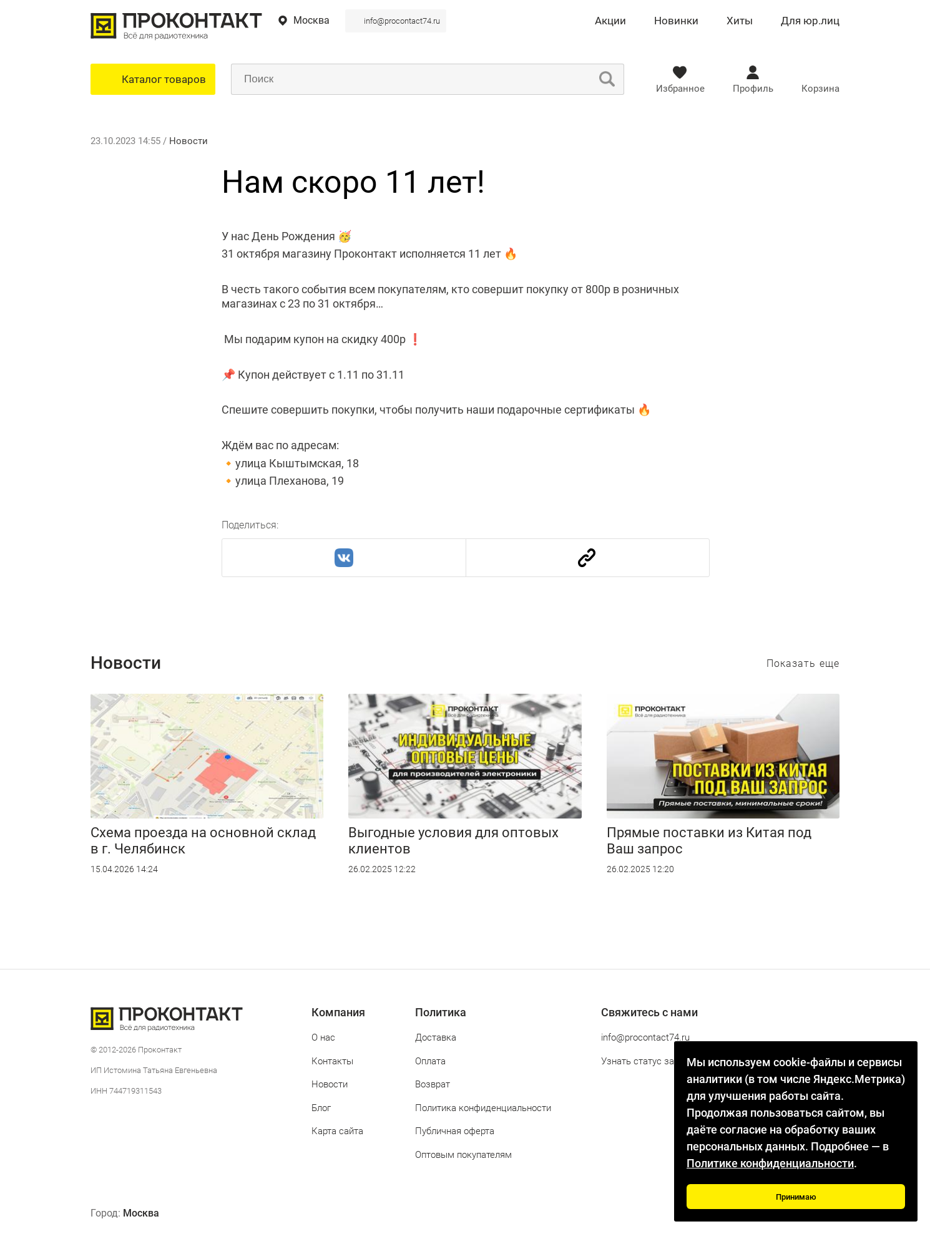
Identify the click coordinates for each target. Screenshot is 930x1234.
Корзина (820, 88)
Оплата (430, 1061)
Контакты (332, 1061)
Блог (321, 1108)
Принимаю (796, 1197)
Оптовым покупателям (463, 1154)
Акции (610, 21)
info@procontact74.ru (402, 21)
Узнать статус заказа (647, 1061)
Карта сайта (337, 1131)
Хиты (740, 21)
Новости (188, 141)
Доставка (435, 1037)
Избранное (680, 88)
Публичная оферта (454, 1131)
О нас (323, 1037)
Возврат (432, 1084)
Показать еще (802, 663)
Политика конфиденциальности (483, 1108)
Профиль (753, 88)
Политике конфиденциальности (770, 1163)
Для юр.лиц (810, 21)
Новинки (676, 21)
